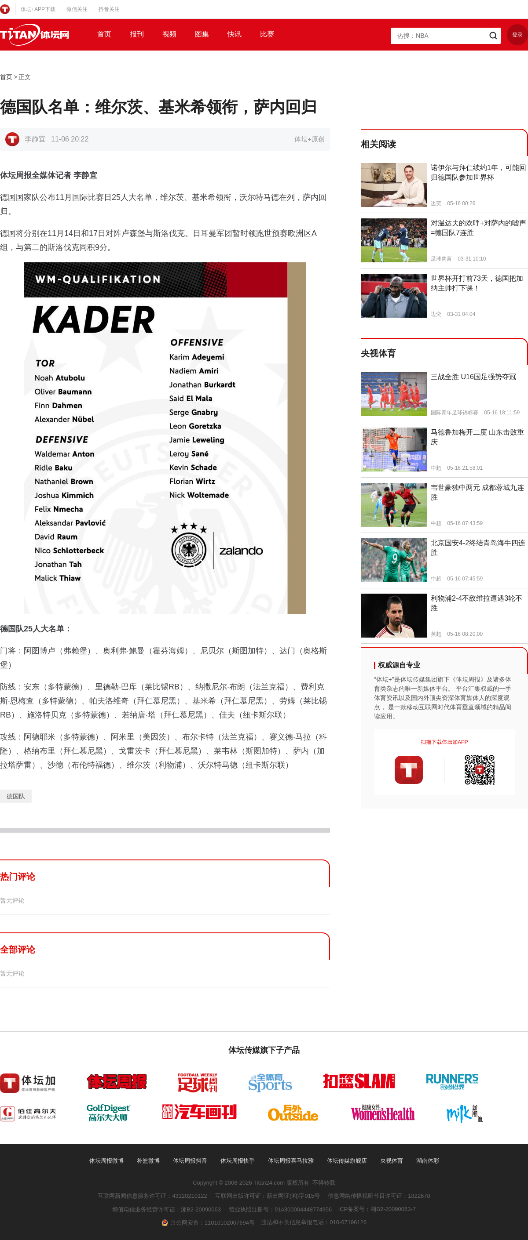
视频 (169, 34)
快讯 (234, 34)
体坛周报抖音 (190, 1160)
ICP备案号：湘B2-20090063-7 (377, 1209)
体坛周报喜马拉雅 (291, 1160)
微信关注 (77, 9)
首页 (104, 34)
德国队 (16, 796)
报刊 (137, 34)
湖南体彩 (427, 1160)
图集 (202, 34)
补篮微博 (148, 1160)
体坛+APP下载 (38, 9)
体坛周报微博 (106, 1160)
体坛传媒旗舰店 (347, 1160)
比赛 (267, 34)
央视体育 (391, 1160)
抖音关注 (109, 9)
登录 (517, 35)
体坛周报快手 (237, 1160)
